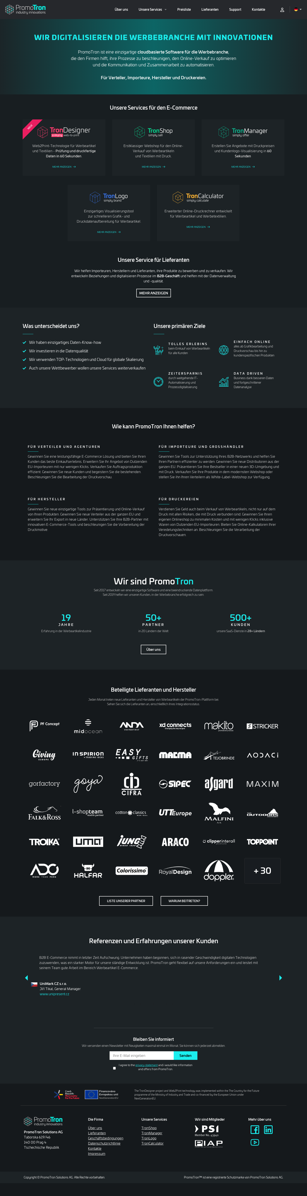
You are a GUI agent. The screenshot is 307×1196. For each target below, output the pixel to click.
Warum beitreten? (184, 901)
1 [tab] (134, 1004)
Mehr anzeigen (153, 293)
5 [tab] (160, 1004)
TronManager (151, 1133)
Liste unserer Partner (126, 901)
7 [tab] (173, 1004)
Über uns (121, 9)
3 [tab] (147, 1004)
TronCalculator (152, 1143)
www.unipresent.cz (54, 994)
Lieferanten (210, 9)
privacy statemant (146, 1065)
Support (235, 9)
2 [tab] (141, 1004)
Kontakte (258, 9)
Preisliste (184, 9)
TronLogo (148, 1138)
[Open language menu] (298, 9)
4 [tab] (153, 1004)
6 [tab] (166, 1004)
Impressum (96, 1153)
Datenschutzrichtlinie (104, 1143)
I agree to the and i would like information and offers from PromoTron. (155, 1067)
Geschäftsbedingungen (105, 1138)
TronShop (149, 1128)
